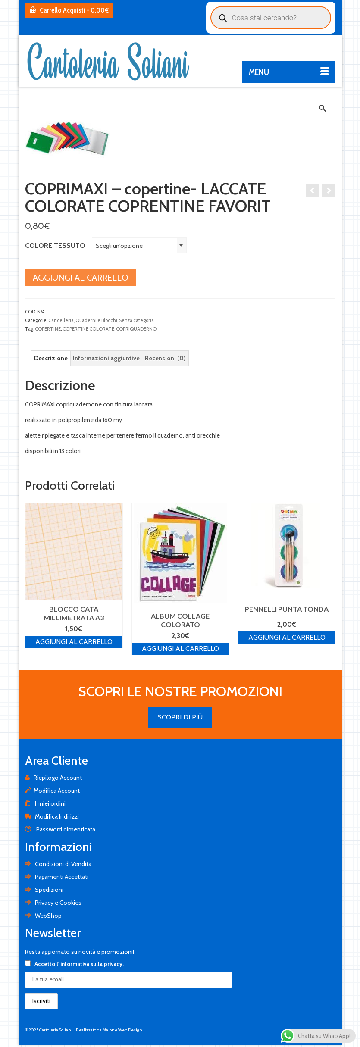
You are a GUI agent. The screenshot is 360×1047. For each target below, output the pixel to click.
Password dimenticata (60, 829)
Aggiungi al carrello (80, 277)
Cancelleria (61, 320)
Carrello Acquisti (69, 10)
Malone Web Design (122, 1030)
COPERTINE (48, 329)
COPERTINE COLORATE (88, 329)
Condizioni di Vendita (58, 864)
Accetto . (74, 963)
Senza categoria (136, 320)
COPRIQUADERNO (136, 329)
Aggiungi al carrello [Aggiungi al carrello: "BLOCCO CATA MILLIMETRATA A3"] (74, 642)
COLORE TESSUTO (55, 245)
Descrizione (51, 358)
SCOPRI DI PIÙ (180, 717)
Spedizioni (44, 890)
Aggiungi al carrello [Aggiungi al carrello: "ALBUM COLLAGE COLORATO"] (180, 648)
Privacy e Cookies (53, 902)
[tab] (51, 358)
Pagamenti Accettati (56, 877)
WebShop (43, 915)
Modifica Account (52, 790)
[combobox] (139, 245)
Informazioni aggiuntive (106, 358)
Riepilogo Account (53, 777)
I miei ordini (45, 803)
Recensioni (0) (165, 358)
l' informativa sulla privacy (89, 963)
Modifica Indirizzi (52, 816)
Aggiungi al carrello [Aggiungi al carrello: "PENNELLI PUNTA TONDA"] (287, 637)
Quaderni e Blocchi (96, 320)
